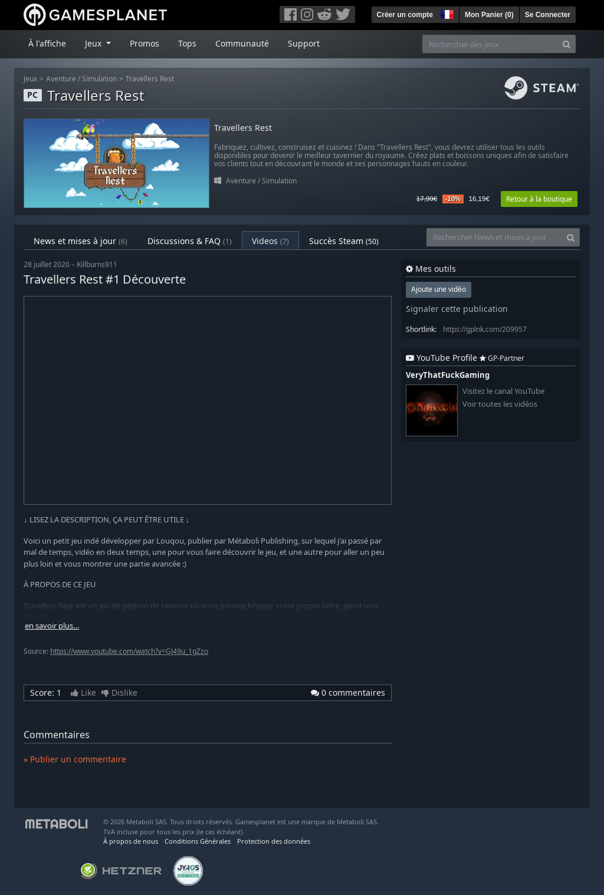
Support (304, 43)
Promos (144, 43)
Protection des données (273, 841)
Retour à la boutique (539, 199)
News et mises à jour (80, 240)
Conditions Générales (198, 841)
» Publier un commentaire (75, 759)
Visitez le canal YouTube (503, 391)
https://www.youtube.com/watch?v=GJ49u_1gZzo (129, 651)
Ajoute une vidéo (438, 289)
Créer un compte (405, 15)
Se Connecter (547, 15)
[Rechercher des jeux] (490, 44)
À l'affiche (47, 43)
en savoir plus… (52, 626)
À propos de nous (130, 841)
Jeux (30, 78)
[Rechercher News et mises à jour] (494, 237)
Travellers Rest (150, 78)
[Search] (566, 44)
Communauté (242, 43)
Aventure (61, 78)
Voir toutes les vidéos (499, 404)
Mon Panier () (489, 15)
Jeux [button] (94, 43)
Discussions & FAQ (189, 240)
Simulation (99, 78)
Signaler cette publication (457, 308)
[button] (446, 13)
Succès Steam (344, 240)
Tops (187, 43)
